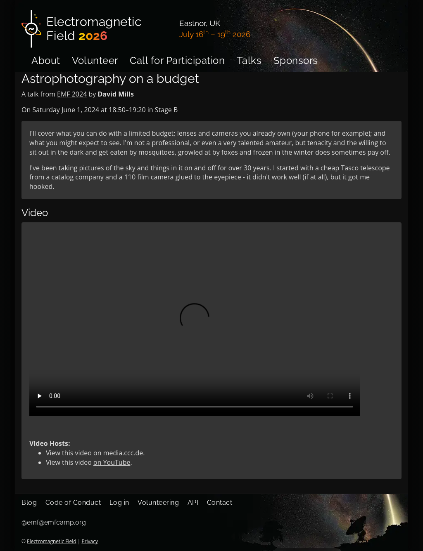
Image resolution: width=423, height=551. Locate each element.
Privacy (89, 541)
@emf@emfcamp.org (53, 522)
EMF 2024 (72, 94)
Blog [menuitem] (29, 502)
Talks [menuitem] (249, 60)
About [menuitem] (45, 60)
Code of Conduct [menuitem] (73, 502)
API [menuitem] (193, 502)
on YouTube (111, 462)
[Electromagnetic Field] (95, 29)
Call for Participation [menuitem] (177, 60)
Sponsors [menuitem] (295, 60)
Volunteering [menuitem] (158, 502)
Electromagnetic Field (51, 541)
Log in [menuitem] (119, 502)
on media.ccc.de (118, 452)
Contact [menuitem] (220, 502)
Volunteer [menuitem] (95, 60)
